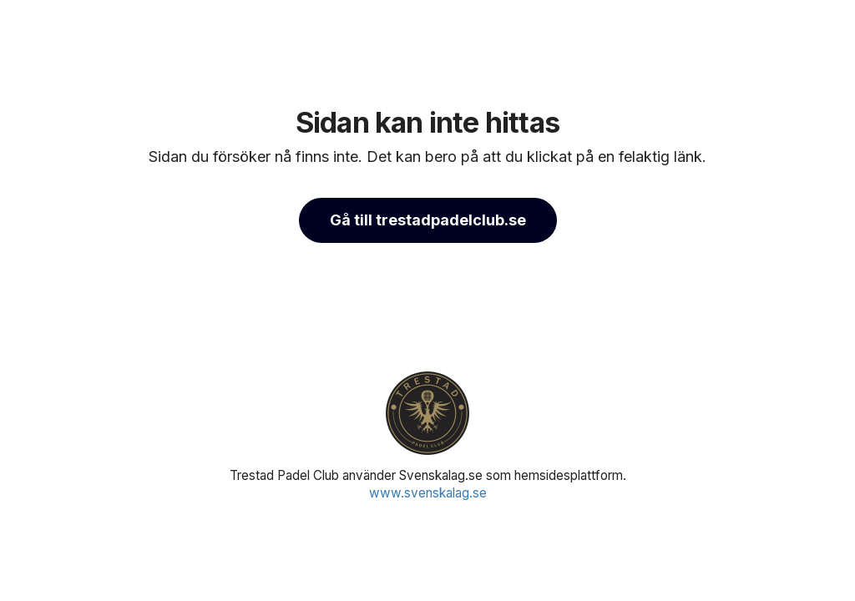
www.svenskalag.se (428, 493)
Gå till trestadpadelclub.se (428, 220)
